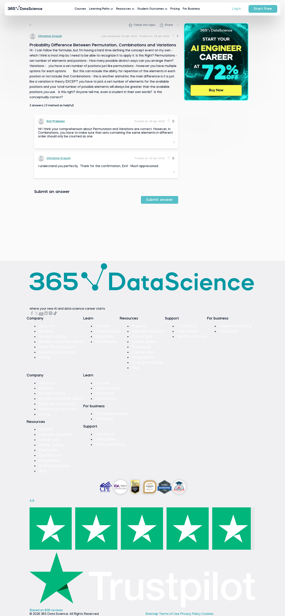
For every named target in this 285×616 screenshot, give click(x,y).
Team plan (228, 331)
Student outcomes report (61, 342)
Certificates (106, 342)
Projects (139, 326)
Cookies (208, 614)
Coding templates (147, 362)
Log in (236, 8)
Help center (187, 331)
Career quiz (142, 336)
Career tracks (108, 331)
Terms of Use (169, 614)
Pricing (175, 9)
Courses (80, 9)
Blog (136, 368)
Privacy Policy (191, 614)
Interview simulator (148, 331)
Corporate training (235, 326)
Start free (263, 9)
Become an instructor (58, 352)
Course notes (143, 352)
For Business (191, 9)
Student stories (52, 336)
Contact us (187, 326)
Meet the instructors (57, 347)
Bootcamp (105, 336)
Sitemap (152, 614)
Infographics (143, 357)
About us (46, 326)
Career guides (144, 342)
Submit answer (159, 200)
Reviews (46, 331)
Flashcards (141, 347)
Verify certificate (192, 336)
